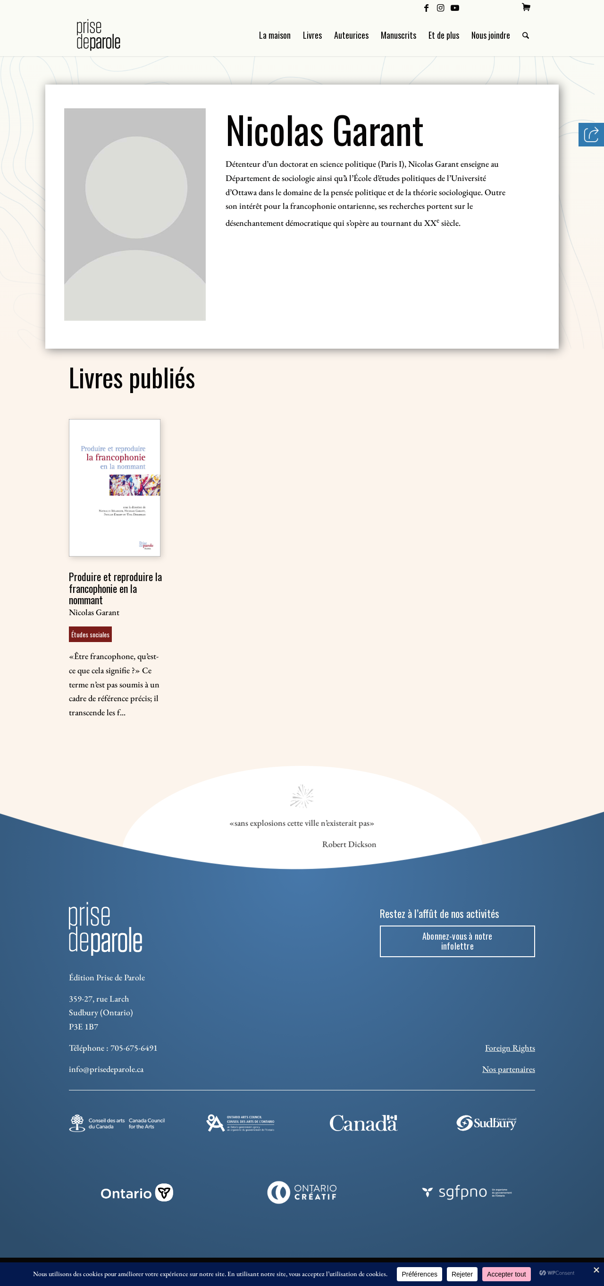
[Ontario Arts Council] (240, 1122)
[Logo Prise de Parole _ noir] (110, 35)
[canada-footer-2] (363, 1123)
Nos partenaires (508, 1068)
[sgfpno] (467, 1192)
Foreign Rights (510, 1047)
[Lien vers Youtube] (455, 7)
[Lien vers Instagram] (440, 7)
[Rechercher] (525, 35)
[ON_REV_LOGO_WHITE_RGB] (137, 1192)
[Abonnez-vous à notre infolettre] (457, 941)
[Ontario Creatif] (302, 1192)
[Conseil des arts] (117, 1123)
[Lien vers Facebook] (426, 7)
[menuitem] (526, 7)
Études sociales (90, 634)
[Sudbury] (487, 1122)
